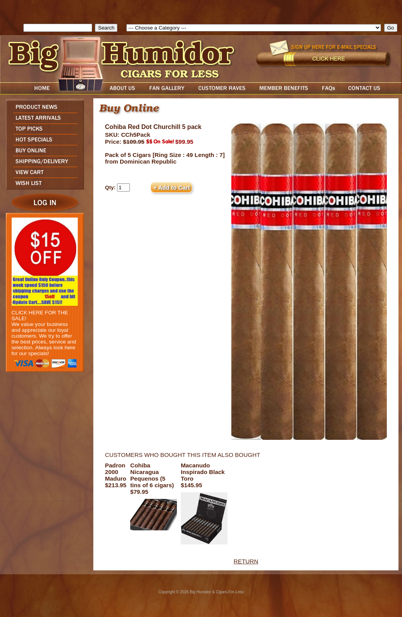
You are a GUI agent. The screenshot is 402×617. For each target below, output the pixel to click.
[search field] (57, 28)
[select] (253, 27)
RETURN (246, 561)
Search (13, 28)
